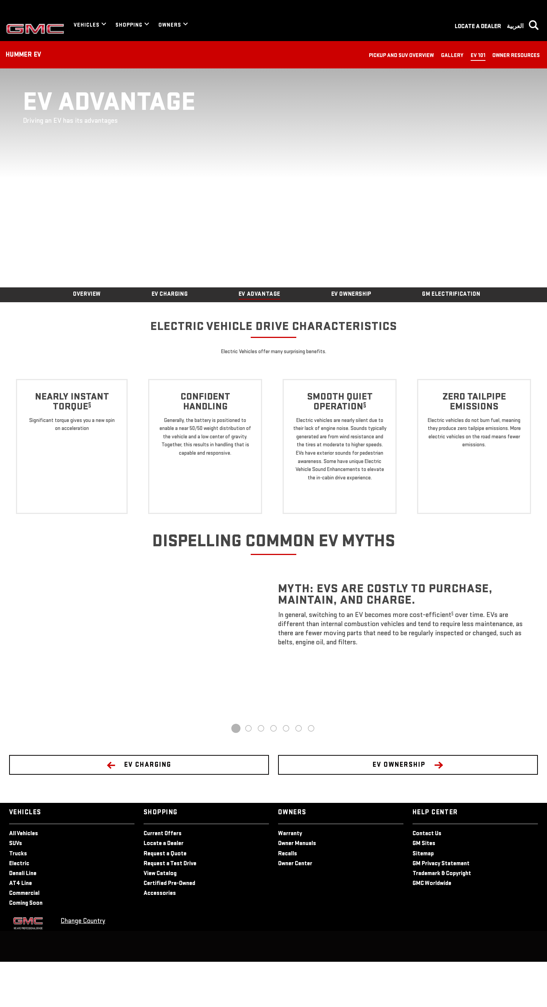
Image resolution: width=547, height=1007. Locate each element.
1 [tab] (236, 774)
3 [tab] (261, 774)
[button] (89, 448)
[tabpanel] (273, 693)
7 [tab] (311, 774)
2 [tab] (248, 774)
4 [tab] (273, 774)
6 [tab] (299, 774)
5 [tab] (286, 774)
